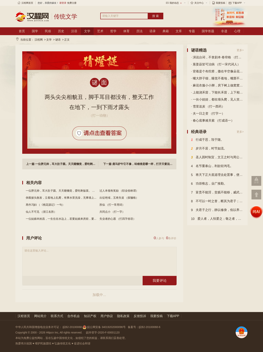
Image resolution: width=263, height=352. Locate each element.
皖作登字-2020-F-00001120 (103, 332)
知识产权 (90, 316)
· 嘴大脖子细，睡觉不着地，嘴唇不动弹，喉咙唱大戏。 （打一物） (217, 78)
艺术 (100, 31)
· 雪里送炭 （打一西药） (208, 106)
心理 (237, 31)
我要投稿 (220, 3)
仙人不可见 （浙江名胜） (41, 211)
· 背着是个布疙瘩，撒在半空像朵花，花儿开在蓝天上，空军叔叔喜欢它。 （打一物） (217, 71)
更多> (240, 50)
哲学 (113, 31)
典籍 (166, 31)
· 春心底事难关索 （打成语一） (212, 120)
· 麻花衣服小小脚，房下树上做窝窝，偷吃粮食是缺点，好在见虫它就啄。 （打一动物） (217, 85)
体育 (126, 31)
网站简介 (40, 316)
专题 (192, 31)
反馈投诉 (140, 316)
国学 (35, 31)
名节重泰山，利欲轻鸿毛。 (212, 166)
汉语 (74, 31)
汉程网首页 (27, 3)
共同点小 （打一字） (112, 211)
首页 (22, 31)
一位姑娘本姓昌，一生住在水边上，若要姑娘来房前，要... (61, 218)
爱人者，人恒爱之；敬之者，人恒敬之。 (217, 219)
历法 (139, 31)
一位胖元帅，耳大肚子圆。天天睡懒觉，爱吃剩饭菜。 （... (61, 190)
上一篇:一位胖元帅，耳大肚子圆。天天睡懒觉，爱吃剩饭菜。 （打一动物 (62, 163)
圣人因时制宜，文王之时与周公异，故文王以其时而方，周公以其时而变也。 (217, 157)
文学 (87, 31)
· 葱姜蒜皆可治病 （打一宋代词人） (215, 64)
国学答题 (208, 31)
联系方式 (57, 316)
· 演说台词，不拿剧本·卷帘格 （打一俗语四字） (217, 57)
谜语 (58, 39)
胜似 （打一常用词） (112, 204)
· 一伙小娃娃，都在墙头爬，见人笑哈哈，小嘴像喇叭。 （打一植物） (217, 99)
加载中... (99, 295)
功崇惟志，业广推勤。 (209, 183)
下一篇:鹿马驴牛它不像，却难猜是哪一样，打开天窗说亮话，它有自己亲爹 (137, 163)
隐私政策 (123, 316)
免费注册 (71, 3)
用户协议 (106, 316)
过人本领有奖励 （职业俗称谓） (119, 190)
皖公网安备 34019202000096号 (104, 327)
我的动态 (176, 3)
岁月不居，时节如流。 (209, 148)
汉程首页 (24, 316)
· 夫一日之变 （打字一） (208, 113)
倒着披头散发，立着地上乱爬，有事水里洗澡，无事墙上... (61, 197)
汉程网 (39, 39)
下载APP (237, 3)
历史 (61, 31)
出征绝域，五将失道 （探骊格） (119, 197)
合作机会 (73, 316)
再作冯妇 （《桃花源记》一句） (45, 204)
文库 (179, 31)
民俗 (48, 31)
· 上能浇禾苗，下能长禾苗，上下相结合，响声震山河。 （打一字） (217, 92)
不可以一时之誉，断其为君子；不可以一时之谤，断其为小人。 (217, 201)
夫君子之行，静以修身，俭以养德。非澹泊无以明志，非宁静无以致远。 (217, 210)
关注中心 (199, 3)
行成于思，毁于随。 (207, 140)
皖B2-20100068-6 (149, 327)
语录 (152, 31)
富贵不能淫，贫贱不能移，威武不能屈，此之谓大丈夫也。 (217, 192)
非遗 (224, 31)
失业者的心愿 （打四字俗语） (118, 218)
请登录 (62, 3)
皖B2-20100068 (72, 327)
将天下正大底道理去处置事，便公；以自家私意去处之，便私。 (217, 175)
